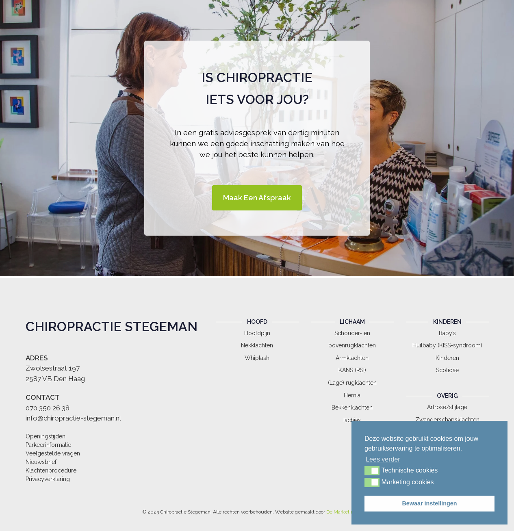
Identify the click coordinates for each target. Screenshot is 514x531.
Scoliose (447, 370)
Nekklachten (257, 345)
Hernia (352, 395)
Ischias (352, 420)
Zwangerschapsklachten (447, 419)
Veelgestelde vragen (53, 453)
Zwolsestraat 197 (53, 368)
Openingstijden (45, 436)
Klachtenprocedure (51, 470)
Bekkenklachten (352, 407)
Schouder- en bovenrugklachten (352, 339)
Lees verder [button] (383, 459)
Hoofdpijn (257, 333)
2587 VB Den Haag (55, 379)
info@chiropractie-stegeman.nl (73, 418)
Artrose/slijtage (447, 407)
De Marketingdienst (348, 512)
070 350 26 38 (47, 408)
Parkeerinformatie (48, 445)
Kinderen (447, 358)
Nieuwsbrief (41, 462)
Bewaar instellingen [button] (429, 503)
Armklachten (352, 358)
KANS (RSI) (352, 370)
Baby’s (447, 333)
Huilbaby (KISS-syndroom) (447, 345)
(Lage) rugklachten (352, 382)
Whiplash (257, 358)
